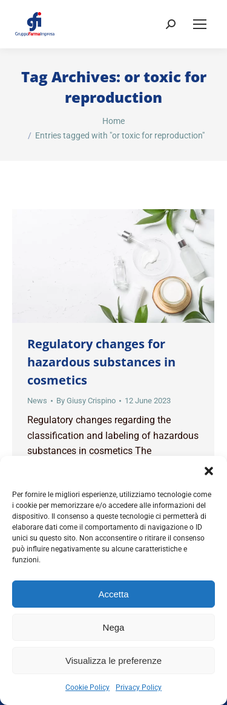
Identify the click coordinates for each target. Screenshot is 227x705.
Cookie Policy (87, 687)
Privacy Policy (139, 687)
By (86, 400)
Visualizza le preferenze (113, 660)
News (37, 400)
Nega (114, 627)
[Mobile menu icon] (200, 24)
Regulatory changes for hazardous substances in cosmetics (101, 362)
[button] (209, 471)
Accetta (113, 594)
